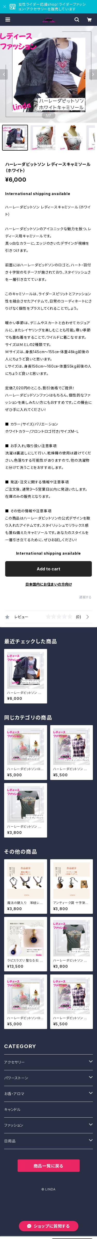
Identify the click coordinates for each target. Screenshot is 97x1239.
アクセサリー (14, 1062)
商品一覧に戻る (49, 1165)
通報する (85, 597)
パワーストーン (16, 1078)
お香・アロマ (14, 1093)
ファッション (13, 1125)
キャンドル (12, 1109)
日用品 (10, 1141)
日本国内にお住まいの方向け (48, 584)
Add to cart (48, 568)
